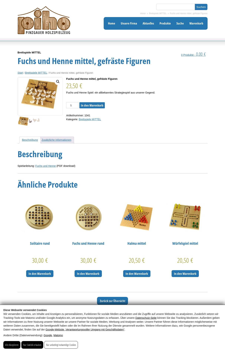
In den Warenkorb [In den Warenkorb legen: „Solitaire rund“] (40, 273)
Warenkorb (196, 23)
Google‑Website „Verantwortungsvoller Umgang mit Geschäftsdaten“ (84, 329)
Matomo (58, 335)
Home (143, 13)
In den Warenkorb (92, 105)
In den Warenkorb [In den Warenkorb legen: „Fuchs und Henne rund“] (88, 273)
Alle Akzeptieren (12, 345)
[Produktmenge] (72, 105)
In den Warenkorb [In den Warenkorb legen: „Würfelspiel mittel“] (185, 273)
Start (20, 72)
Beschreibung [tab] (30, 139)
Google (48, 335)
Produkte (165, 23)
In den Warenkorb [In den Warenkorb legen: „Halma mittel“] (137, 273)
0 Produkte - (193, 54)
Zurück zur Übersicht (112, 301)
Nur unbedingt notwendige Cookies (61, 345)
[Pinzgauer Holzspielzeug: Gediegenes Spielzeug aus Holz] (44, 40)
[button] (58, 81)
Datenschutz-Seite (146, 317)
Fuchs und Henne (45, 165)
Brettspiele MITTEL (158, 13)
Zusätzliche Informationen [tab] (56, 139)
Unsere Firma (129, 23)
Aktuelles (148, 23)
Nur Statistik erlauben (32, 345)
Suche (180, 23)
